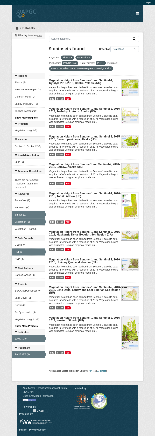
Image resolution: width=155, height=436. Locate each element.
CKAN (38, 410)
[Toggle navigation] (137, 13)
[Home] (17, 28)
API (90, 371)
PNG (52, 99)
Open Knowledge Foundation (38, 396)
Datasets (28, 28)
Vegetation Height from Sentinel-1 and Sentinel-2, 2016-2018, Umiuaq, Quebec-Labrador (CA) (85, 261)
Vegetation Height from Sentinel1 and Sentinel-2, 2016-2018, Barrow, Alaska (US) (84, 165)
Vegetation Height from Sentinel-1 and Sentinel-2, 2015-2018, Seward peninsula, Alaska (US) (85, 138)
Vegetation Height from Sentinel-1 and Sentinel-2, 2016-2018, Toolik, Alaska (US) (85, 195)
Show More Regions (26, 117)
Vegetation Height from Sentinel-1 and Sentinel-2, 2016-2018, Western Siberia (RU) (85, 319)
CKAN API (28, 392)
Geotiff (60, 99)
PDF (67, 99)
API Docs (101, 371)
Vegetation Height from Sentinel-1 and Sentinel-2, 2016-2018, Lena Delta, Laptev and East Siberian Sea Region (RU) (85, 290)
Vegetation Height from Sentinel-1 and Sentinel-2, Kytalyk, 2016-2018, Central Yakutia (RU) (81, 82)
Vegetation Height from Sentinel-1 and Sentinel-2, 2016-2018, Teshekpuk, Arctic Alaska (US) (85, 110)
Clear (39, 35)
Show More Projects (26, 326)
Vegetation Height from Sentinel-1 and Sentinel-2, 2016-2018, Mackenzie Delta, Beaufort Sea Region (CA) (85, 233)
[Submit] (134, 39)
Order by (104, 49)
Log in (148, 2)
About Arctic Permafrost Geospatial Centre (45, 388)
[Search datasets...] (89, 39)
